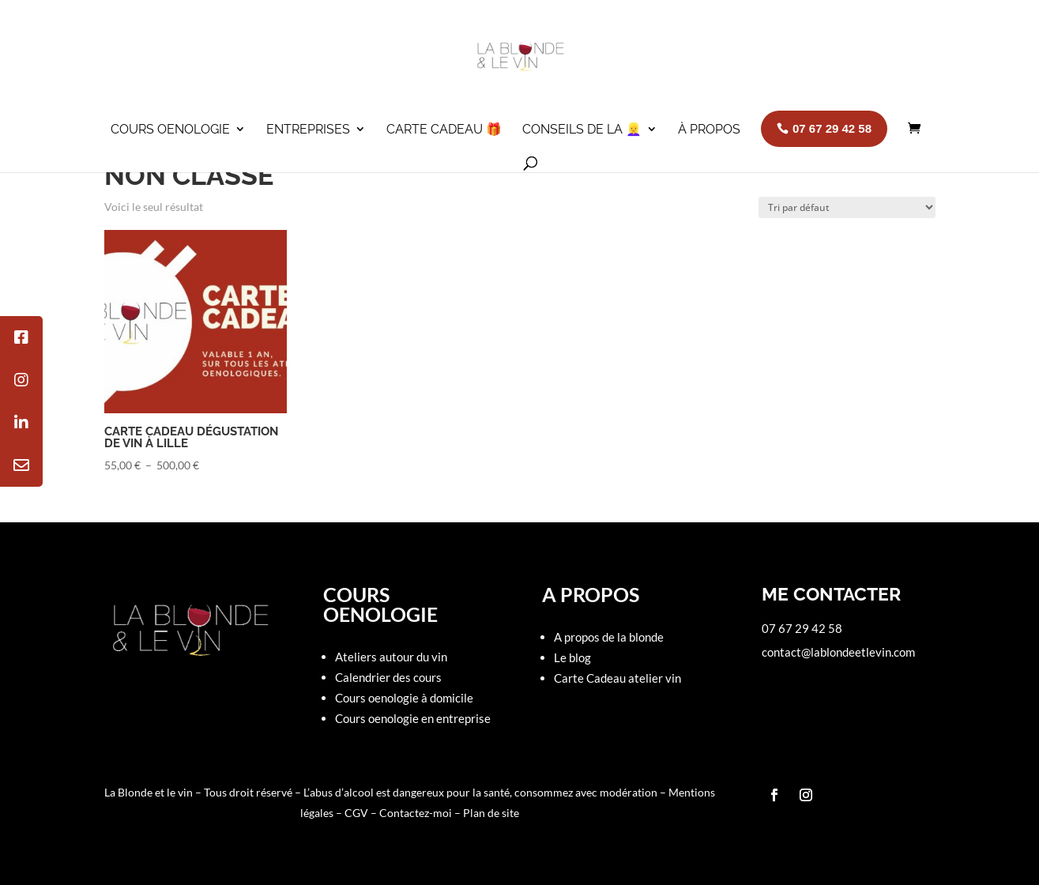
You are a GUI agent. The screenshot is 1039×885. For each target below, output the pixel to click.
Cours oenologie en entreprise (413, 718)
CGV (356, 812)
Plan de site (491, 812)
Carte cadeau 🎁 (444, 129)
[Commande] (847, 207)
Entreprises (308, 129)
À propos (709, 129)
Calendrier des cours (388, 677)
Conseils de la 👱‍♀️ (582, 129)
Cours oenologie (170, 129)
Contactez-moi (416, 812)
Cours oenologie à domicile (404, 698)
